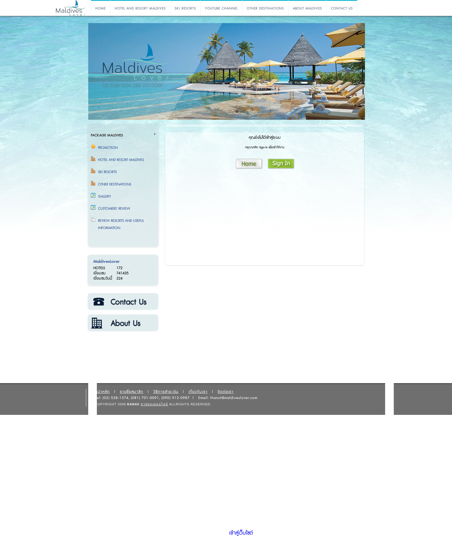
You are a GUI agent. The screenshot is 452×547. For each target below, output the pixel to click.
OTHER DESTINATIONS (265, 8)
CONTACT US (342, 8)
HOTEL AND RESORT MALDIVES (140, 8)
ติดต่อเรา (122, 302)
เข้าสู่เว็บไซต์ (241, 533)
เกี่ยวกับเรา (122, 323)
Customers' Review (114, 208)
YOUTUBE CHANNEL (221, 8)
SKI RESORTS (185, 8)
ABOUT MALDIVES (307, 8)
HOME (100, 8)
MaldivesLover (106, 261)
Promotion (108, 147)
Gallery (104, 196)
